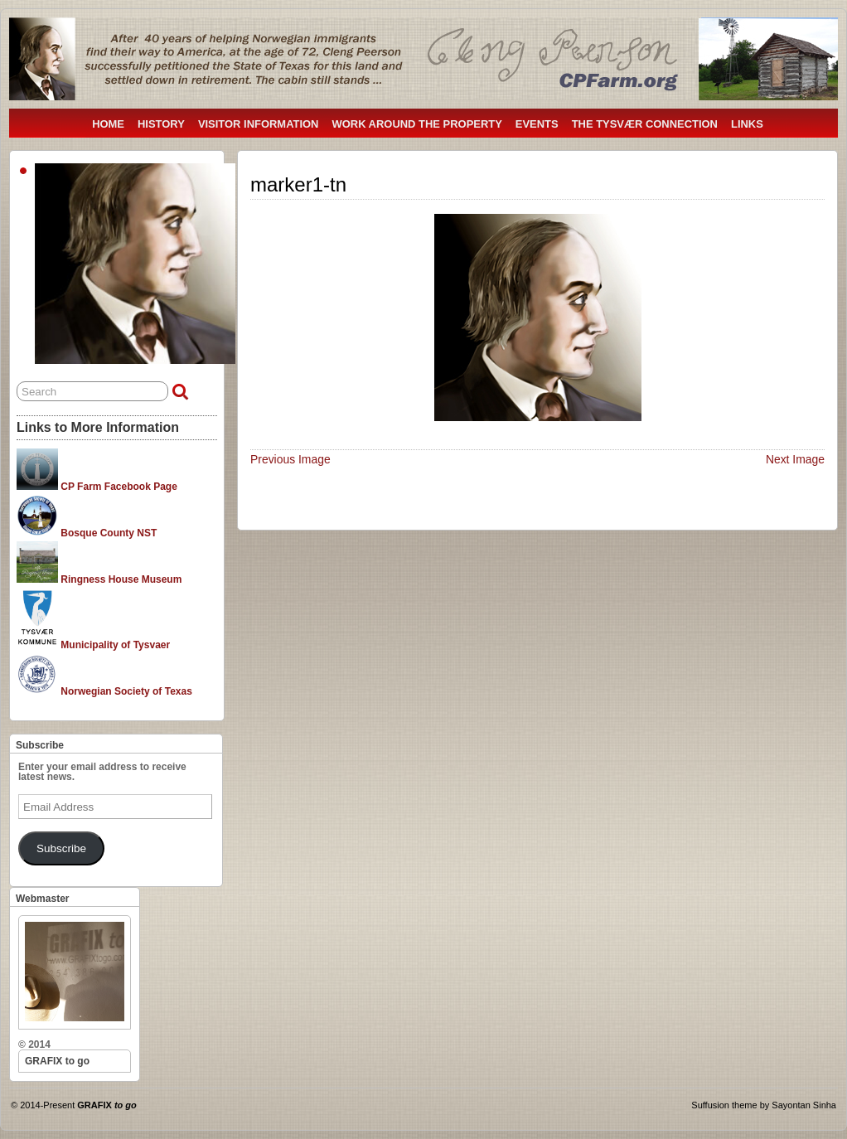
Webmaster (42, 898)
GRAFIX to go (57, 1061)
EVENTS (537, 124)
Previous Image (290, 459)
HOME (108, 124)
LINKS (747, 124)
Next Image (795, 459)
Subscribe (40, 745)
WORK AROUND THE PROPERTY (416, 124)
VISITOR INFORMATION (258, 124)
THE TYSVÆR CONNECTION (645, 124)
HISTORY (161, 124)
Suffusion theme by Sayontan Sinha (763, 1105)
